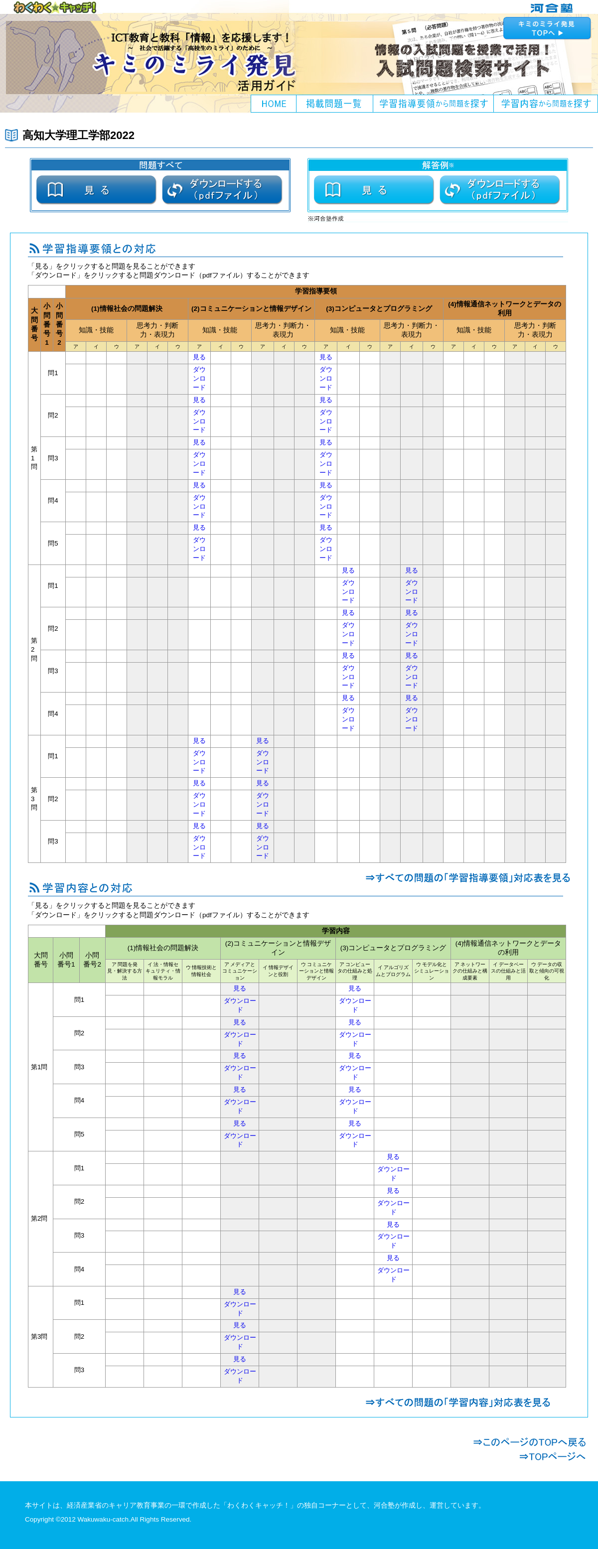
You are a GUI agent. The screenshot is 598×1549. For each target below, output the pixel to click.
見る (199, 357)
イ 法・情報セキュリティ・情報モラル (163, 971)
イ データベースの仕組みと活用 (508, 971)
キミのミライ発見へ (548, 27)
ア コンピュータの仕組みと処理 (354, 971)
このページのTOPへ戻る (529, 1442)
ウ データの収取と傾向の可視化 (546, 971)
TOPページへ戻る (529, 1456)
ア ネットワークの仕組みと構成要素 (469, 971)
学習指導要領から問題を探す (433, 104)
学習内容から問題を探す (546, 104)
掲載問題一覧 (335, 104)
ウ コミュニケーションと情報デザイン (316, 971)
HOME (274, 104)
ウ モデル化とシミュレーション (431, 971)
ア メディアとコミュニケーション (239, 971)
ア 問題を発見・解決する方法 (124, 971)
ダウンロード (199, 378)
